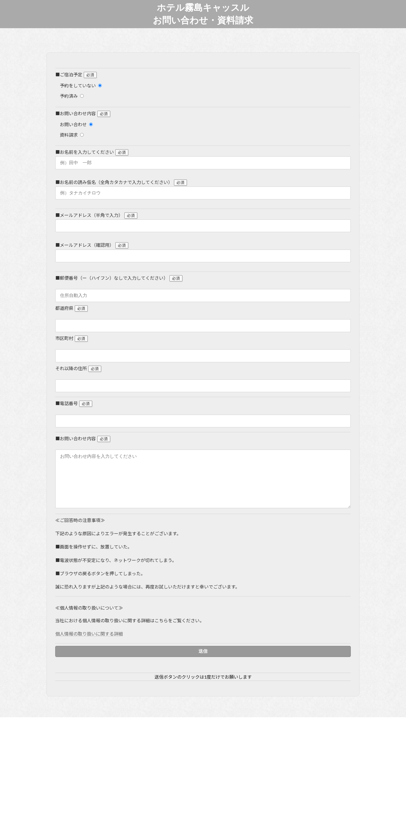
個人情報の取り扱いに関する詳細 (89, 645)
